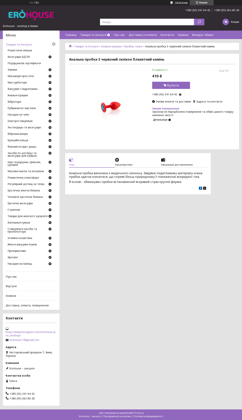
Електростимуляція (20, 121)
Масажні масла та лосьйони (26, 171)
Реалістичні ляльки (20, 50)
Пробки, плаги (133, 46)
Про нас (119, 35)
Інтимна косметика (20, 238)
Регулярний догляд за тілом (26, 184)
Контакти (167, 35)
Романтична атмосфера (23, 177)
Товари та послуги (93, 35)
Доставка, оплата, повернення (27, 305)
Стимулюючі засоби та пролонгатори (22, 230)
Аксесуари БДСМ (19, 57)
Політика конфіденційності (148, 416)
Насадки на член (18, 114)
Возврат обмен (202, 35)
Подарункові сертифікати (24, 63)
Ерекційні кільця (18, 140)
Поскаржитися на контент (117, 416)
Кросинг (13, 257)
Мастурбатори (17, 82)
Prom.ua (139, 413)
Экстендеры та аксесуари (24, 127)
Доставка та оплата (143, 35)
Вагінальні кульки (19, 222)
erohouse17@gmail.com (24, 340)
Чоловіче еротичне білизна (25, 197)
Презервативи (17, 251)
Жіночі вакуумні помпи (22, 244)
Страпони (14, 209)
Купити (173, 85)
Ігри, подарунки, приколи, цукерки (24, 163)
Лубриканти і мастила (22, 108)
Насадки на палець (20, 263)
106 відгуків (181, 2)
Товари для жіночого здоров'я (28, 216)
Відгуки (11, 286)
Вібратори (14, 101)
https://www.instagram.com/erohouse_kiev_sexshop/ (31, 333)
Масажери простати (21, 76)
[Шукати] (199, 22)
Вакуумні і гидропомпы (23, 89)
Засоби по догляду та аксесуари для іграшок (22, 154)
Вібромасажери (18, 134)
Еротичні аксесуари (20, 203)
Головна (70, 35)
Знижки (183, 35)
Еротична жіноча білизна (24, 190)
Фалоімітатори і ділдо (22, 146)
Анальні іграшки (111, 46)
